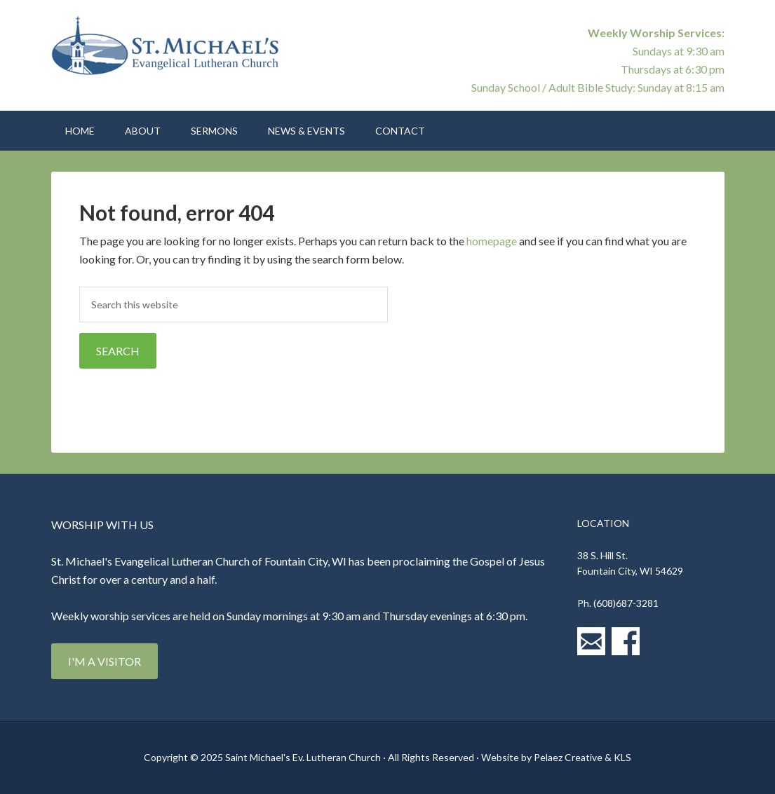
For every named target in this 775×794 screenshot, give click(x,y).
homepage (491, 240)
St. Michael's (170, 49)
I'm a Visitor (104, 661)
